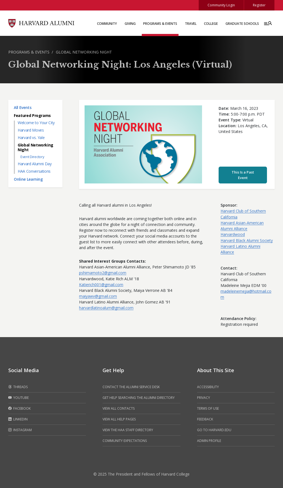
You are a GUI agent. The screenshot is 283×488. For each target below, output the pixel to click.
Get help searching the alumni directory (139, 397)
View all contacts (119, 408)
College (211, 23)
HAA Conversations (34, 171)
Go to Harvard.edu (214, 430)
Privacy (203, 397)
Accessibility (208, 387)
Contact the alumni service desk (131, 387)
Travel (190, 23)
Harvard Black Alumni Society (247, 240)
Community (107, 23)
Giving (130, 23)
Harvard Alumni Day (35, 163)
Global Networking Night (84, 52)
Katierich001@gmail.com (101, 284)
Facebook (19, 408)
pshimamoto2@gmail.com (102, 272)
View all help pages (119, 419)
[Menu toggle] (267, 23)
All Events (23, 107)
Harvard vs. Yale (31, 137)
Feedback (205, 419)
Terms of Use (208, 408)
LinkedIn (18, 419)
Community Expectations (125, 440)
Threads (18, 387)
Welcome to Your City (36, 122)
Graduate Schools (242, 23)
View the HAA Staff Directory (128, 430)
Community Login (221, 5)
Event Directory (32, 156)
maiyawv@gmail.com (98, 296)
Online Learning (28, 179)
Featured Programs (32, 115)
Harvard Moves (31, 130)
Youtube (18, 397)
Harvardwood (233, 234)
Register (259, 5)
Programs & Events (160, 23)
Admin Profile (209, 440)
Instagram (20, 430)
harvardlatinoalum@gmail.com (106, 307)
